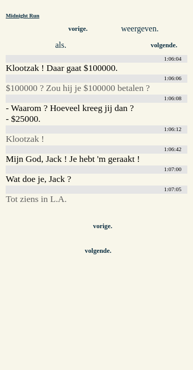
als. (60, 45)
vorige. (77, 28)
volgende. (164, 45)
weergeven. (140, 28)
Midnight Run (22, 15)
